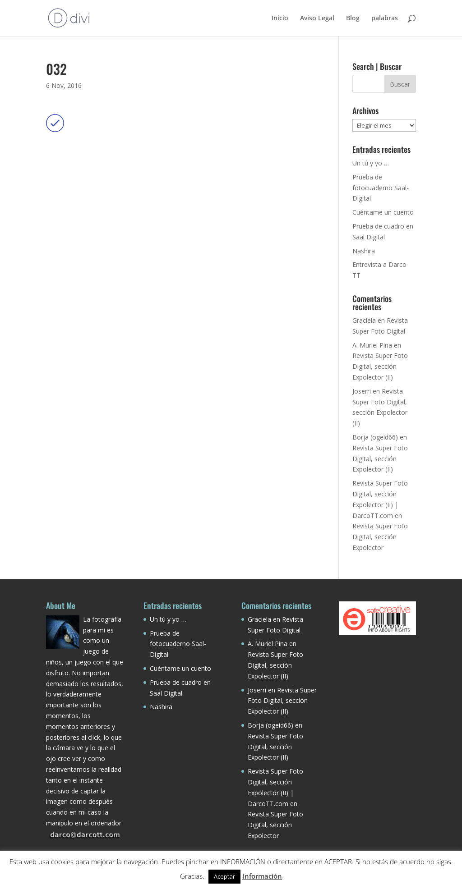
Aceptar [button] (224, 876)
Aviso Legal (317, 18)
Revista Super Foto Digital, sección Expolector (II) (380, 366)
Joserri (361, 391)
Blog (353, 18)
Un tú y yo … (370, 163)
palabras (384, 18)
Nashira (363, 251)
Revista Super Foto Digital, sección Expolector (380, 537)
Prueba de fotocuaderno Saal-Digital (380, 188)
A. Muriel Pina (372, 345)
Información (262, 875)
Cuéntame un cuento (383, 212)
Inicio (280, 18)
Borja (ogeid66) (375, 437)
